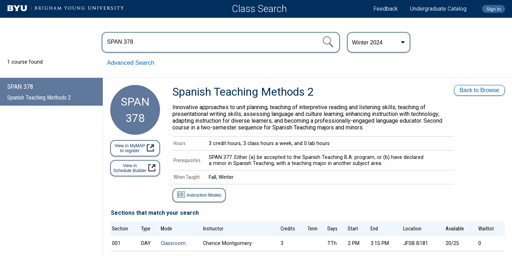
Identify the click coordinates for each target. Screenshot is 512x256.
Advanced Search (130, 62)
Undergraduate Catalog (438, 8)
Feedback (385, 8)
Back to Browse (479, 90)
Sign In (493, 9)
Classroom (173, 243)
